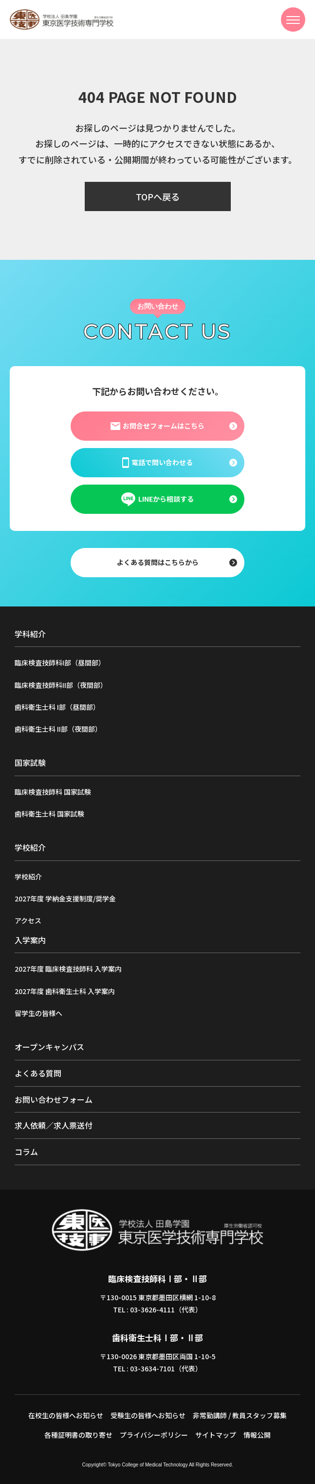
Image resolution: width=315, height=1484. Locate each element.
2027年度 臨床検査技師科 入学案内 (68, 969)
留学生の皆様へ (38, 1013)
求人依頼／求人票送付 (54, 1125)
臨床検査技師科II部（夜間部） (61, 685)
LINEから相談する (157, 499)
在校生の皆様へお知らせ (65, 1415)
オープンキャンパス (49, 1047)
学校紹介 (28, 876)
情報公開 (257, 1435)
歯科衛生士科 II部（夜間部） (58, 729)
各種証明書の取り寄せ (78, 1435)
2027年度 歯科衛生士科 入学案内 (65, 991)
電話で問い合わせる (157, 462)
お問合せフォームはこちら (157, 425)
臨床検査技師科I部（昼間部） (60, 662)
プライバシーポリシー (154, 1435)
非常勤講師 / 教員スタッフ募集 (240, 1415)
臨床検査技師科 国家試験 (53, 792)
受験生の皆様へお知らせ (148, 1415)
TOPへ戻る (158, 196)
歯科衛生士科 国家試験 (49, 814)
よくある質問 (38, 1073)
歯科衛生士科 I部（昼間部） (57, 707)
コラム (26, 1151)
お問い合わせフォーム (54, 1099)
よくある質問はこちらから (158, 562)
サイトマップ (215, 1435)
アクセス (28, 920)
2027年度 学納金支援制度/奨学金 (65, 898)
